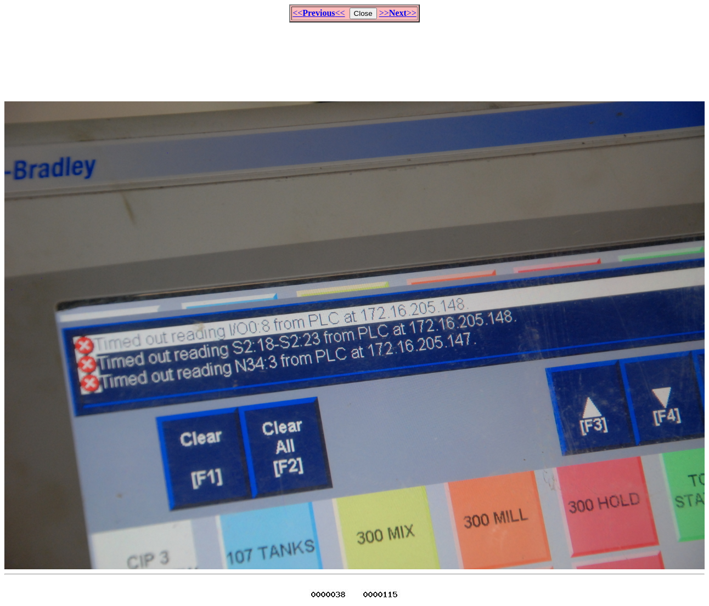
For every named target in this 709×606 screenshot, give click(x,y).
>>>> (398, 13)
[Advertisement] (354, 57)
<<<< (318, 13)
